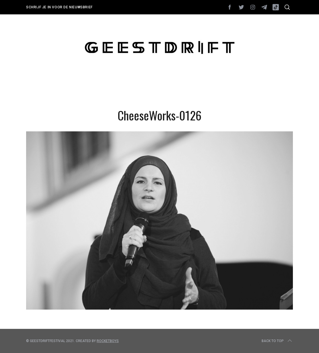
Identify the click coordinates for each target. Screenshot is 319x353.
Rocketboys (108, 341)
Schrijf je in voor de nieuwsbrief (59, 7)
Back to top (277, 341)
